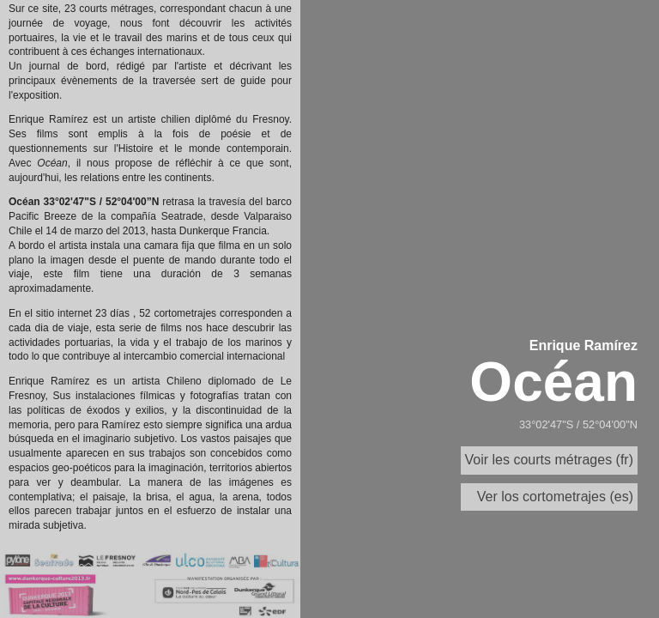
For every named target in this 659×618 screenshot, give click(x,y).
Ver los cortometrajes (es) (555, 496)
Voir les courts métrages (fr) (549, 459)
